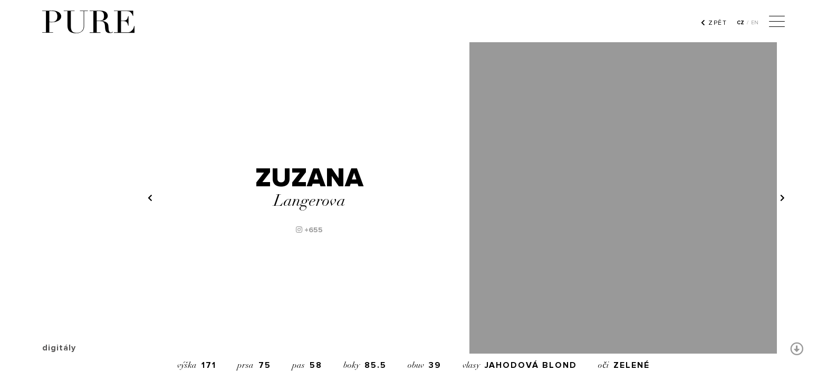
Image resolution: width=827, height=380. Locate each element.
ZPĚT (714, 22)
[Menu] (777, 23)
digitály (59, 348)
